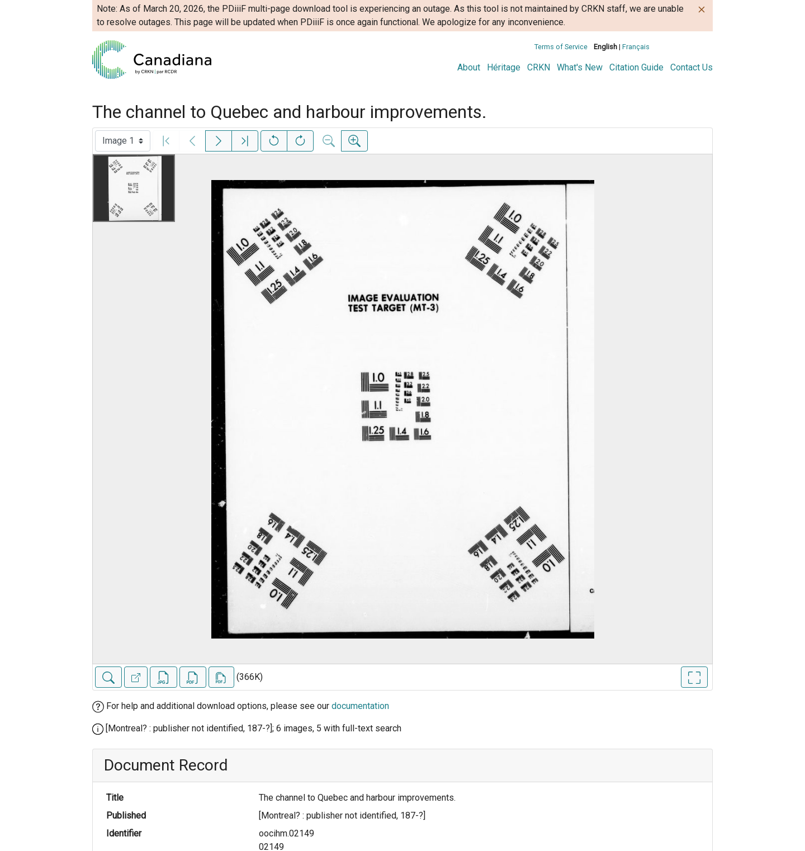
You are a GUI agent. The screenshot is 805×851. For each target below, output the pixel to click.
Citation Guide (636, 67)
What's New (580, 67)
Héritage (503, 67)
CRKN (538, 67)
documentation (360, 706)
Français (636, 46)
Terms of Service (561, 46)
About (468, 67)
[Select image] (122, 141)
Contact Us (691, 67)
